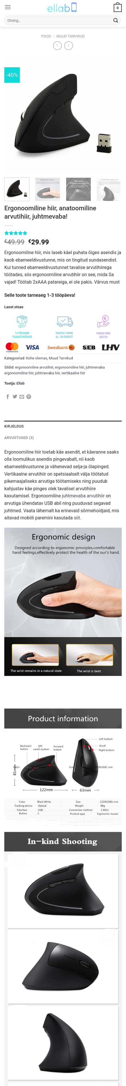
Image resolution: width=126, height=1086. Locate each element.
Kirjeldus (14, 426)
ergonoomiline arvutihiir (34, 367)
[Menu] (7, 7)
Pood (46, 36)
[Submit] (116, 20)
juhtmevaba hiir (47, 373)
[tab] (63, 426)
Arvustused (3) (19, 438)
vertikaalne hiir (73, 373)
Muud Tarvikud (70, 36)
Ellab (21, 383)
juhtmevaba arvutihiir (83, 496)
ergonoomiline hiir (69, 367)
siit (77, 518)
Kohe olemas (36, 358)
